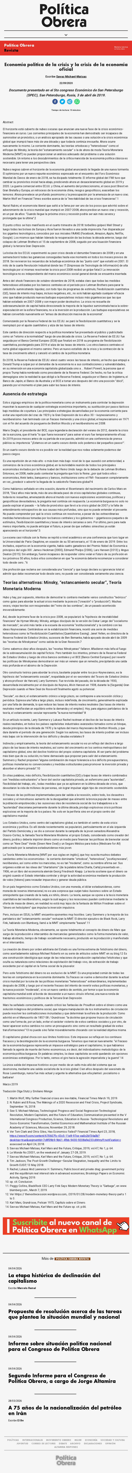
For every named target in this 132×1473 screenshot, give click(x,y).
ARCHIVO (75, 1444)
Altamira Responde (66, 1447)
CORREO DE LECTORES (44, 1444)
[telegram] (69, 102)
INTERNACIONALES (32, 1440)
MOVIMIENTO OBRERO (58, 1440)
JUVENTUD (22, 1444)
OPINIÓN (110, 1444)
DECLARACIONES (93, 1444)
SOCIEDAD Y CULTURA (113, 1440)
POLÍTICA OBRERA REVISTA (72, 1259)
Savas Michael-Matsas (71, 76)
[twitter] (62, 102)
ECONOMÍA (91, 1440)
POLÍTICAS (13, 1440)
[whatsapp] (77, 102)
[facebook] (55, 102)
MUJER (78, 1440)
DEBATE (63, 1444)
